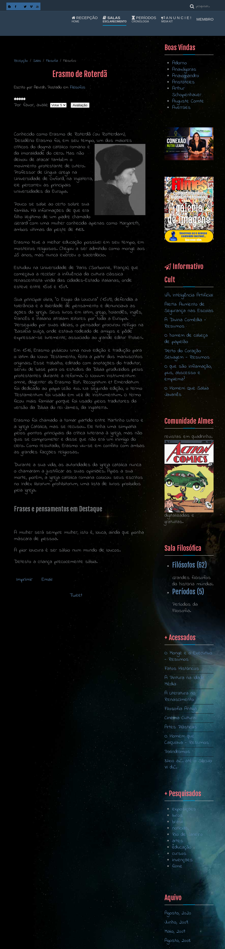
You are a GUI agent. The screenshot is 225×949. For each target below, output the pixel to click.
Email (46, 579)
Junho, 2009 (176, 922)
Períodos (144, 19)
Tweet (76, 595)
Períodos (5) (188, 592)
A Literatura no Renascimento (180, 779)
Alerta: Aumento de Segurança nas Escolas (189, 308)
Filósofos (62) (189, 565)
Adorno (179, 63)
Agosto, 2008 (177, 940)
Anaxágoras (184, 69)
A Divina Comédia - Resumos (185, 323)
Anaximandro (185, 76)
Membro (205, 19)
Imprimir (24, 579)
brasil (177, 876)
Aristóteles (183, 82)
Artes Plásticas (180, 810)
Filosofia (52, 61)
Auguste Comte (188, 101)
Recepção (85, 19)
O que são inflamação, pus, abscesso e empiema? (188, 373)
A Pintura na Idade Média (184, 764)
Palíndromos (177, 834)
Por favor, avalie (31, 105)
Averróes (181, 107)
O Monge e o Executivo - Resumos (188, 739)
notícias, (180, 882)
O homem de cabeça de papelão (186, 339)
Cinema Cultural (180, 801)
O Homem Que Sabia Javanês (186, 391)
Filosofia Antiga (180, 791)
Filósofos (77, 87)
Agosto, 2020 (177, 913)
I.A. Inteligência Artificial (188, 295)
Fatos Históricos (181, 751)
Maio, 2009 (174, 931)
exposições (184, 863)
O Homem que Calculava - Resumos (186, 822)
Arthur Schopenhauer (186, 92)
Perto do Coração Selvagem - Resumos (187, 354)
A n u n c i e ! (176, 19)
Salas (115, 19)
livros (177, 869)
